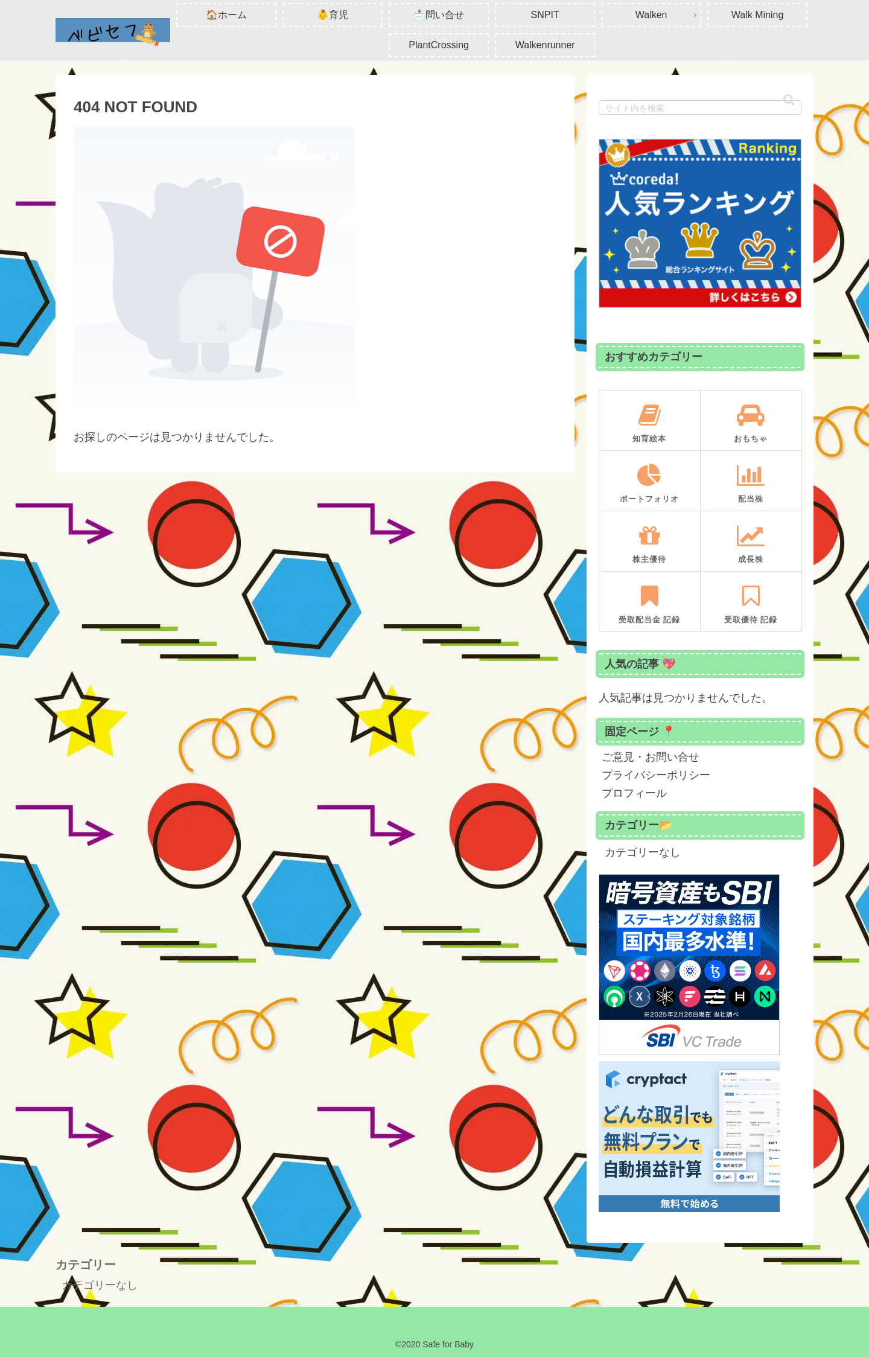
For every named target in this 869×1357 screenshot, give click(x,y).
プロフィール (634, 793)
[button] (789, 100)
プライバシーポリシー (656, 775)
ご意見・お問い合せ (650, 757)
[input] (700, 107)
